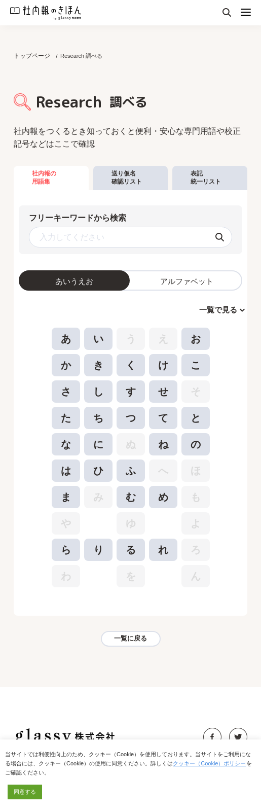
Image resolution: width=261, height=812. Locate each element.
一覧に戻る (130, 638)
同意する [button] (25, 792)
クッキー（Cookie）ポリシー (209, 763)
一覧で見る (218, 309)
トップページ (32, 55)
